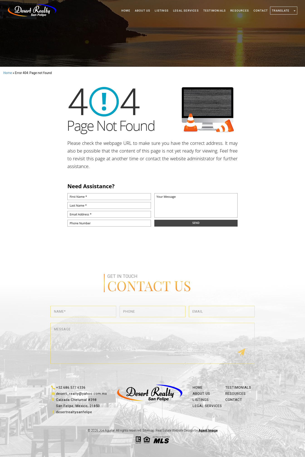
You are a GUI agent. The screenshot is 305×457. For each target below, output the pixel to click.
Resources (239, 10)
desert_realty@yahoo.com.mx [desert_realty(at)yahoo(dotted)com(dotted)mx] (81, 394)
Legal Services (186, 10)
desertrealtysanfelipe (74, 412)
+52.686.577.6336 (71, 387)
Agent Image (208, 430)
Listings (162, 10)
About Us (142, 10)
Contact (260, 10)
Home (125, 10)
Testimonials (214, 10)
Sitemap (148, 430)
